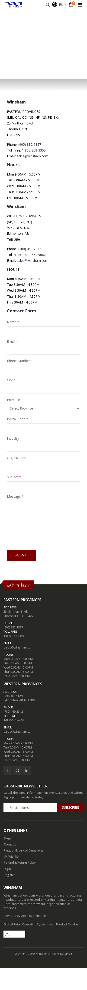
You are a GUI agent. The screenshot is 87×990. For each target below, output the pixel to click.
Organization (16, 457)
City (10, 380)
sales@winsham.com (32, 156)
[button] (48, 4)
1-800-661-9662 (34, 254)
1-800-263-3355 (34, 150)
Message (14, 496)
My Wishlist (11, 856)
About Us (9, 844)
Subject (12, 477)
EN (57, 4)
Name (11, 322)
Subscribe (70, 807)
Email (11, 341)
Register (9, 875)
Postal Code (16, 419)
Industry (13, 438)
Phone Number (18, 361)
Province (13, 399)
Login (7, 869)
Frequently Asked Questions (23, 850)
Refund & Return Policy (19, 862)
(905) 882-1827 (29, 144)
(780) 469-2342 (29, 249)
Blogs (7, 838)
